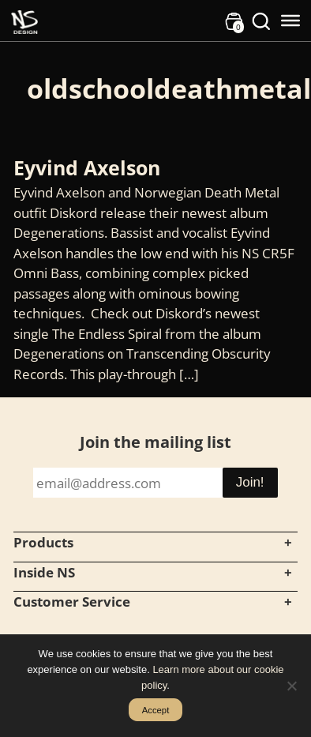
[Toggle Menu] (290, 20)
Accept (156, 710)
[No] (291, 686)
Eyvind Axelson (86, 167)
